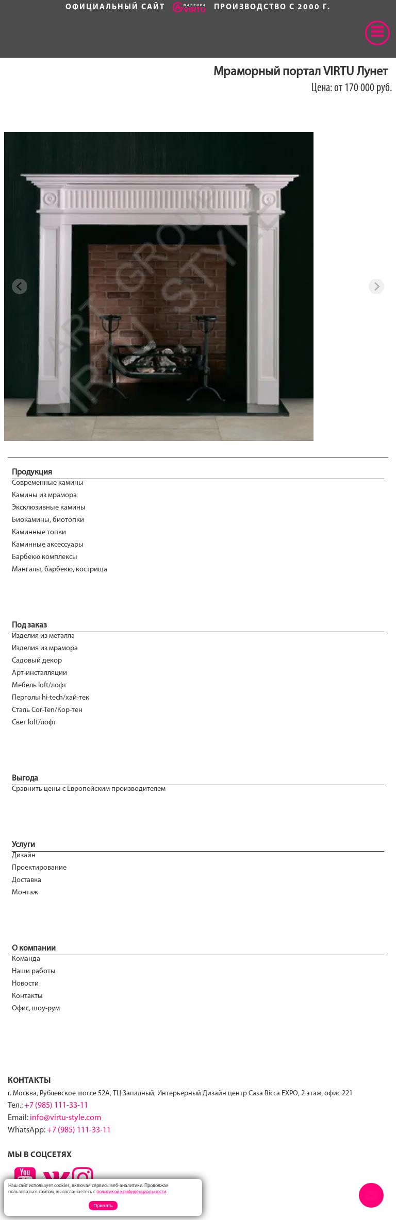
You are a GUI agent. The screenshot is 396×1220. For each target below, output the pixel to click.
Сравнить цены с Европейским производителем (89, 789)
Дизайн (24, 855)
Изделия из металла (43, 636)
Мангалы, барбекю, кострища (59, 569)
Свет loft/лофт (34, 722)
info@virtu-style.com (65, 1118)
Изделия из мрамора (45, 648)
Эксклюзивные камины (49, 508)
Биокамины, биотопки (48, 520)
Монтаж (25, 892)
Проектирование (39, 868)
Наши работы (34, 971)
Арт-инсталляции (39, 673)
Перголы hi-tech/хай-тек (50, 698)
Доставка (26, 880)
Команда (26, 959)
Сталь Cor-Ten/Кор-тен (47, 710)
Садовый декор (37, 661)
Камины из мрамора (44, 495)
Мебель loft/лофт (39, 685)
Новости (25, 984)
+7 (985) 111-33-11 (56, 1106)
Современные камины (48, 483)
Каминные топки (39, 532)
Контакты (27, 996)
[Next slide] (376, 286)
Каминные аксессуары (48, 545)
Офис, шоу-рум (36, 1008)
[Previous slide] (19, 286)
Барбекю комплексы (44, 557)
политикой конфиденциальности (131, 1192)
